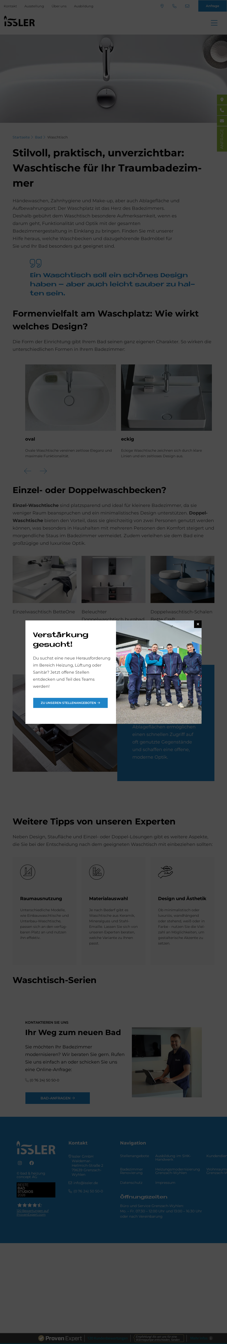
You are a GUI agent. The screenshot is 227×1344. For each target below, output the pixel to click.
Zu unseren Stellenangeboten (68, 703)
